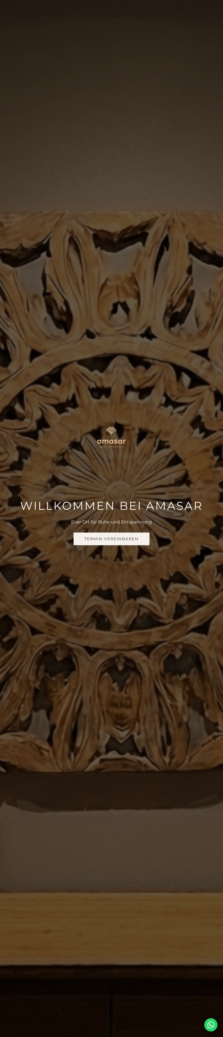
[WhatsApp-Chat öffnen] (210, 1024)
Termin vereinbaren (111, 539)
